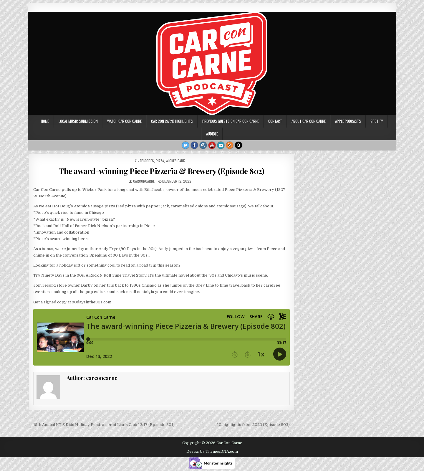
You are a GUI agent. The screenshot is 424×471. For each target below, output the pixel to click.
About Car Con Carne (309, 121)
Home (45, 121)
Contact (275, 121)
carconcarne (144, 181)
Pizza (160, 160)
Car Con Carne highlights (172, 121)
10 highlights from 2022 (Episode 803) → (255, 424)
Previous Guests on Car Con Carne (230, 121)
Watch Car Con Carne (124, 121)
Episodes (147, 160)
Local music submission (78, 121)
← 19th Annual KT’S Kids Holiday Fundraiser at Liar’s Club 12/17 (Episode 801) (102, 424)
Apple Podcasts (348, 121)
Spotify (376, 121)
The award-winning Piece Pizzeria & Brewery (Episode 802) (161, 171)
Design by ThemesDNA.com (212, 451)
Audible (212, 134)
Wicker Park (175, 160)
